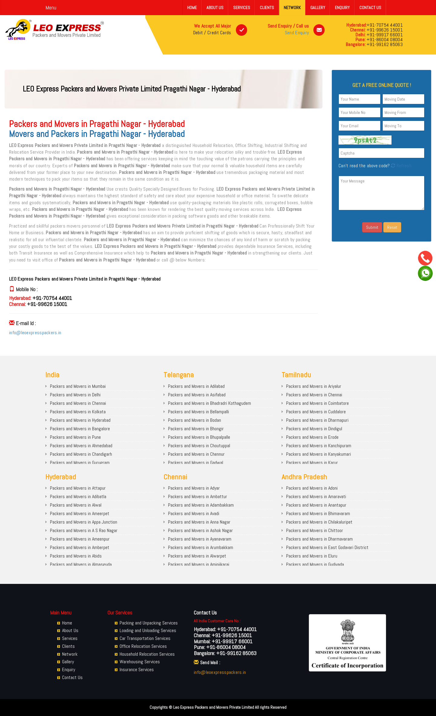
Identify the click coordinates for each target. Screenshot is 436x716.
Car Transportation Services (145, 638)
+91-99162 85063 (384, 44)
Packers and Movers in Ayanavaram (199, 539)
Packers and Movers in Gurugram (80, 462)
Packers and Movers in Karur (312, 462)
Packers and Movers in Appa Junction (83, 522)
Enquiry (342, 7)
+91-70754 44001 (385, 25)
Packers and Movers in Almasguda (81, 564)
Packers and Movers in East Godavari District (327, 547)
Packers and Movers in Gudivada (315, 564)
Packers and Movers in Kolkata (78, 411)
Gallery (317, 7)
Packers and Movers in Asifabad (197, 394)
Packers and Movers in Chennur (196, 454)
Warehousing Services (140, 661)
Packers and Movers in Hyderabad (80, 420)
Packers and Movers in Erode (312, 437)
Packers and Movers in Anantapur (316, 505)
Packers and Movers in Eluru (311, 556)
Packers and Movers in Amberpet (79, 547)
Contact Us (370, 7)
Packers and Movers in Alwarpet (197, 556)
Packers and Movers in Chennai (78, 403)
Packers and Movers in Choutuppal (199, 445)
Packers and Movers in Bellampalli (198, 411)
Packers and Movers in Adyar (194, 488)
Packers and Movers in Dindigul (314, 428)
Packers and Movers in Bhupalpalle (199, 437)
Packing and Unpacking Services (149, 623)
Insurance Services (137, 669)
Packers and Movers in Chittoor (314, 530)
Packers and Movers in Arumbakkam (200, 547)
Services (241, 7)
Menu (50, 7)
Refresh (400, 165)
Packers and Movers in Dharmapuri (317, 420)
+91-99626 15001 (384, 30)
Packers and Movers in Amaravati (316, 496)
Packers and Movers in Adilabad (196, 386)
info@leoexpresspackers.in (35, 332)
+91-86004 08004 (384, 39)
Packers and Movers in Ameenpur (80, 539)
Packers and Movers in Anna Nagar (199, 522)
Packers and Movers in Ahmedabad (81, 445)
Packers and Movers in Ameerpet (79, 513)
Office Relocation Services (143, 646)
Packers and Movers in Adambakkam (201, 505)
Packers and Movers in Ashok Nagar (200, 530)
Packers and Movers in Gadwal (195, 462)
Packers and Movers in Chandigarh (81, 454)
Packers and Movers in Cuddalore (316, 411)
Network (292, 7)
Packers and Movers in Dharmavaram (319, 539)
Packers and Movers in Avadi (193, 513)
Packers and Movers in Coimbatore (317, 403)
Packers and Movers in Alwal (75, 505)
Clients (267, 7)
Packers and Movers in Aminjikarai (198, 564)
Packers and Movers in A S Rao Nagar (83, 530)
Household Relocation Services (147, 654)
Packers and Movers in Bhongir (196, 428)
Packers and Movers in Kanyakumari (318, 454)
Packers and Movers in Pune (75, 437)
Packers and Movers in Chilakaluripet (319, 522)
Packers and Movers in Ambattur (197, 496)
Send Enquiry (297, 32)
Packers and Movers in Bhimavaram (318, 513)
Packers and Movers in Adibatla (78, 496)
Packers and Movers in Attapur (78, 488)
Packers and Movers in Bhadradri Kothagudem (209, 403)
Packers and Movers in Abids (76, 556)
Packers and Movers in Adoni (312, 488)
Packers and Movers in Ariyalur (313, 386)
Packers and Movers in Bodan (194, 420)
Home (192, 7)
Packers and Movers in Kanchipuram (318, 445)
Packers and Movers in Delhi (75, 394)
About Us (214, 7)
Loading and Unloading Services (148, 630)
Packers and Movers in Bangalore (80, 428)
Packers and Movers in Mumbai (78, 386)
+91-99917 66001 (384, 35)
